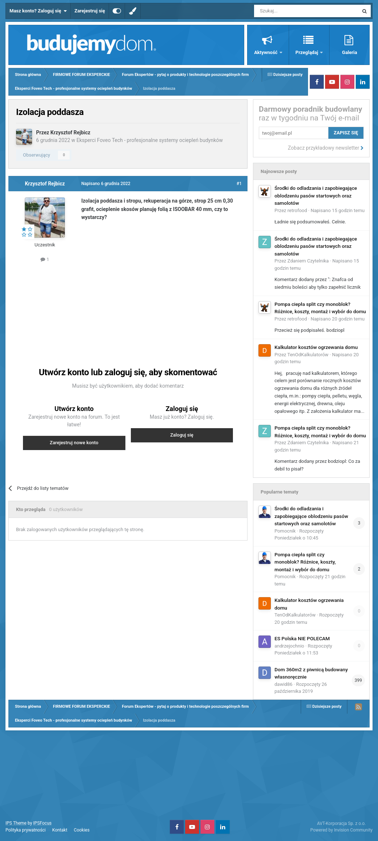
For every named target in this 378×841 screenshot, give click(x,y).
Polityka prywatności (25, 830)
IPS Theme (16, 823)
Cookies (82, 830)
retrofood (297, 210)
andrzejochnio (289, 646)
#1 (239, 183)
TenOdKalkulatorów (307, 354)
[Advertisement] (145, 306)
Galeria (349, 52)
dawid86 (283, 684)
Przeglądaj (307, 52)
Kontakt (59, 830)
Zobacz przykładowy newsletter (326, 148)
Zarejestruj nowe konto (74, 442)
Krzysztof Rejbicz (70, 132)
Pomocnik (285, 531)
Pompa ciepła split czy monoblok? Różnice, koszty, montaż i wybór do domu (305, 562)
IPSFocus (42, 823)
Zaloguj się (182, 435)
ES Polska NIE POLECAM (302, 638)
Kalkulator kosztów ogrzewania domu (316, 347)
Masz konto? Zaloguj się (38, 11)
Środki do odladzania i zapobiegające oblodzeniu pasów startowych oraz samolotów (315, 195)
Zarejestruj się (89, 11)
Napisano (338, 210)
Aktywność (266, 52)
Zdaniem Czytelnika (308, 261)
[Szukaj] (289, 11)
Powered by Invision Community (341, 830)
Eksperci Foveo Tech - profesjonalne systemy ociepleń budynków (150, 140)
